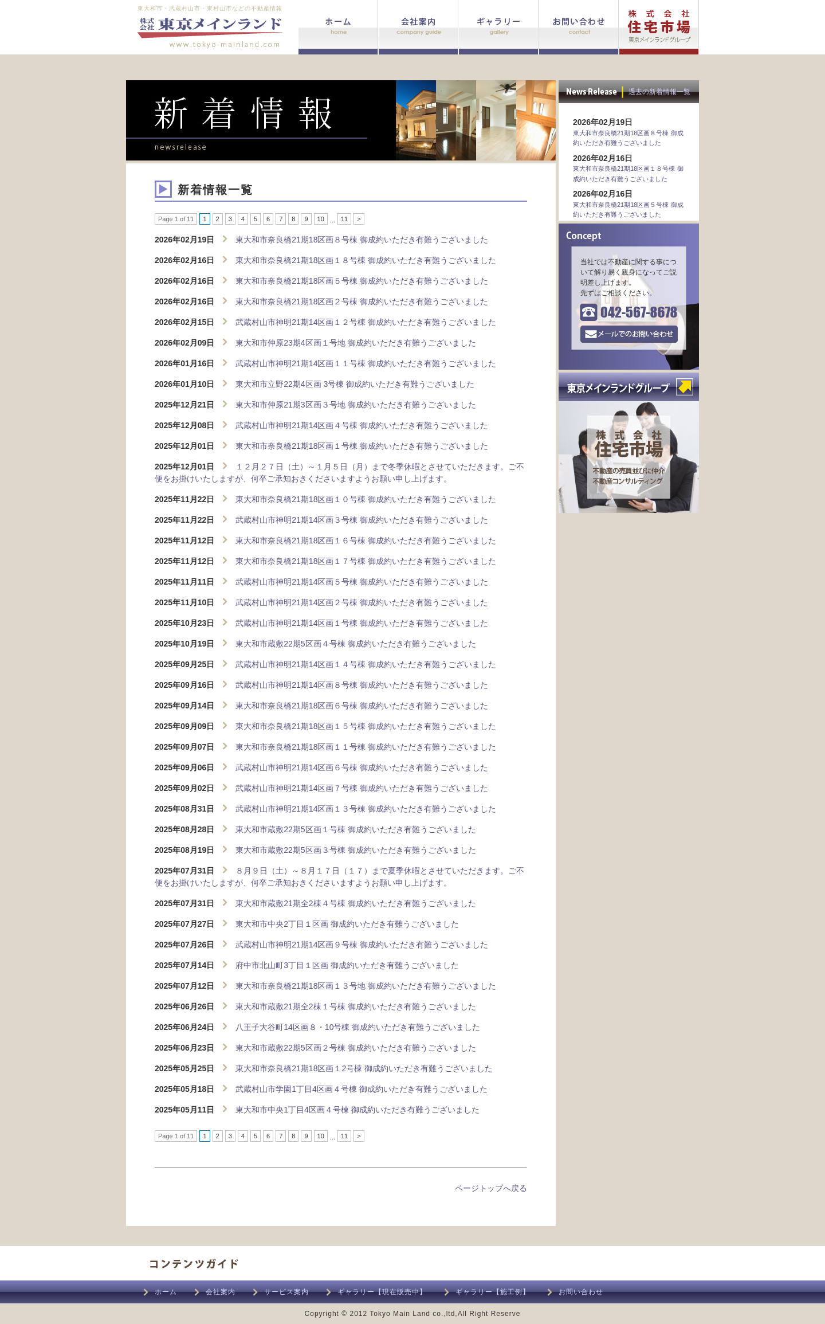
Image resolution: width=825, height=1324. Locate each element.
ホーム (166, 1292)
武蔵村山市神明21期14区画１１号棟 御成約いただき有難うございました (365, 363)
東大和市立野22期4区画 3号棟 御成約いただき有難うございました (354, 384)
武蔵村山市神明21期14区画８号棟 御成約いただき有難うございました (361, 685)
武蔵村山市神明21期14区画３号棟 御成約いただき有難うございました (361, 519)
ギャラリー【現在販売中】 (382, 1292)
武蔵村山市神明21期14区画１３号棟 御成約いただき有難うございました (365, 808)
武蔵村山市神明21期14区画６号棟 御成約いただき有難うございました (361, 767)
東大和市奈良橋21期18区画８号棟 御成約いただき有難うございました (361, 239)
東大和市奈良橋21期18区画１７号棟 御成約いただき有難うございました (365, 561)
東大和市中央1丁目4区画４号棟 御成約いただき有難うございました (357, 1109)
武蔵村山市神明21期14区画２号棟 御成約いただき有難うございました (361, 602)
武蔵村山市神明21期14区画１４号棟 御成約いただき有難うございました (365, 664)
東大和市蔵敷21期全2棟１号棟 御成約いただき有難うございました (355, 1006)
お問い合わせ (581, 1292)
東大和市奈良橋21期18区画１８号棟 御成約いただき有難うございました (365, 260)
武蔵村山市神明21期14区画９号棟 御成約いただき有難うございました (361, 944)
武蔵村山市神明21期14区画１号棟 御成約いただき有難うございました (361, 623)
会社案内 (220, 1292)
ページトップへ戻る (491, 1188)
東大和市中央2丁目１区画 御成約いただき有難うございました (347, 924)
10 (320, 219)
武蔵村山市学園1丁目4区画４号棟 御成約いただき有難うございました (361, 1089)
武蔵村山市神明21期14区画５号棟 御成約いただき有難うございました (361, 581)
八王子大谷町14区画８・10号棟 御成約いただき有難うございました (357, 1027)
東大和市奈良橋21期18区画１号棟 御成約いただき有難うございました (361, 446)
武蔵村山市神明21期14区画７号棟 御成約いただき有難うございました (361, 788)
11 (344, 219)
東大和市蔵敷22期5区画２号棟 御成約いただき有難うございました (355, 1047)
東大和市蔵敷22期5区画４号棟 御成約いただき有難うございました (355, 643)
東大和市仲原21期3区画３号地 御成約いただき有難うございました (355, 404)
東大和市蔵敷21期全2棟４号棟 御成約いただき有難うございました (355, 903)
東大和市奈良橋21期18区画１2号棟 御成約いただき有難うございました (364, 1068)
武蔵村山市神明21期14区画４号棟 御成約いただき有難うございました (361, 425)
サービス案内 (286, 1292)
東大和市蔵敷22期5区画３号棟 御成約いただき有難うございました (355, 850)
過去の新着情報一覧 (659, 92)
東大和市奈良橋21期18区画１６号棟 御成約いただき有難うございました (365, 540)
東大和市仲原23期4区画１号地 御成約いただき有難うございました (355, 342)
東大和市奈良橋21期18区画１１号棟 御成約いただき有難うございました (365, 746)
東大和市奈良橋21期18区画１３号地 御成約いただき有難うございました (365, 985)
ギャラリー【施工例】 (492, 1292)
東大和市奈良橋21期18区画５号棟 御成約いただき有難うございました (361, 280)
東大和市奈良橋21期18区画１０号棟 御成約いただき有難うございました (365, 499)
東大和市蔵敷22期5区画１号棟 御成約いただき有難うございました (355, 829)
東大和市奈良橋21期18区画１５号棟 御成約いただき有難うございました (365, 726)
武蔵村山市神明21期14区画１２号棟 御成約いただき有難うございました (365, 322)
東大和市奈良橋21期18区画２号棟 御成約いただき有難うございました (361, 301)
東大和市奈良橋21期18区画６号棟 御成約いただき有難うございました (361, 705)
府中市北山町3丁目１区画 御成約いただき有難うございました (347, 965)
